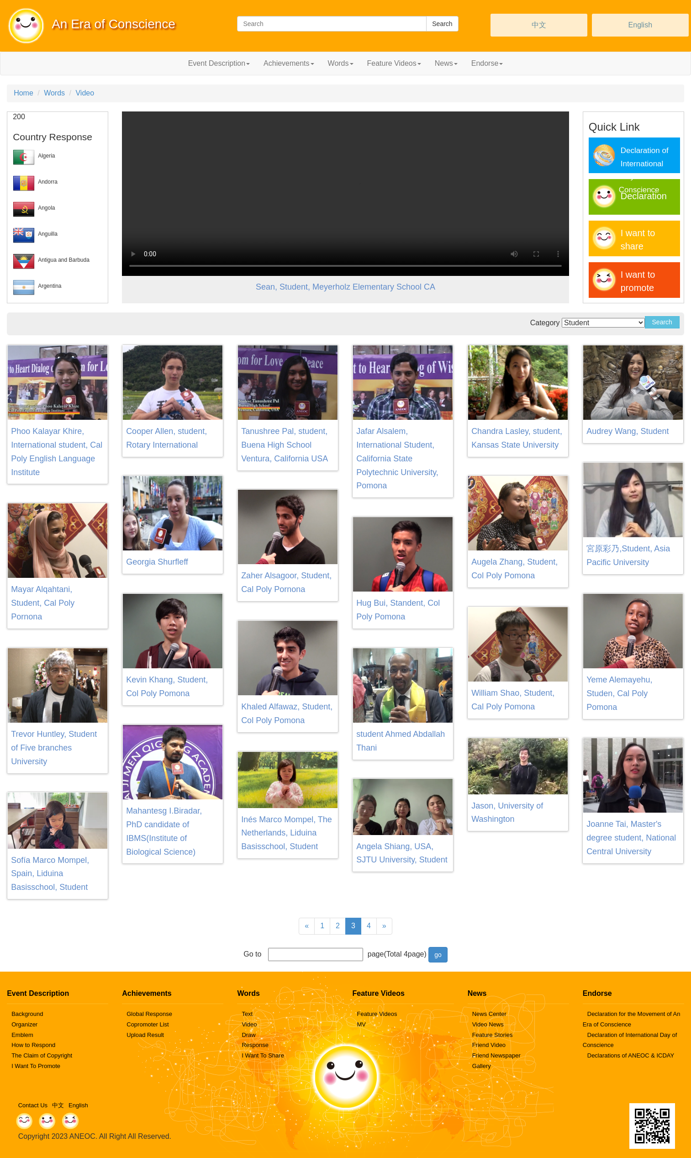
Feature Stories (492, 1034)
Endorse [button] (487, 63)
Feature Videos (377, 1013)
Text (247, 1013)
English (640, 25)
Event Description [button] (219, 63)
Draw (248, 1034)
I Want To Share (263, 1055)
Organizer (24, 1024)
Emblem (22, 1034)
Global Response (149, 1013)
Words (54, 93)
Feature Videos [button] (394, 63)
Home (23, 93)
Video (84, 93)
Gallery (481, 1066)
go (438, 954)
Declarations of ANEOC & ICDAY (631, 1055)
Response (255, 1045)
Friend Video (489, 1045)
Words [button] (340, 63)
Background (27, 1013)
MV (361, 1024)
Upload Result (145, 1034)
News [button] (446, 63)
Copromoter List (148, 1024)
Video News (488, 1024)
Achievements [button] (289, 63)
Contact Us (32, 1105)
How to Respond (33, 1045)
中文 (539, 25)
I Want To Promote (35, 1066)
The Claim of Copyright (41, 1055)
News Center (489, 1013)
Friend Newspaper (496, 1055)
